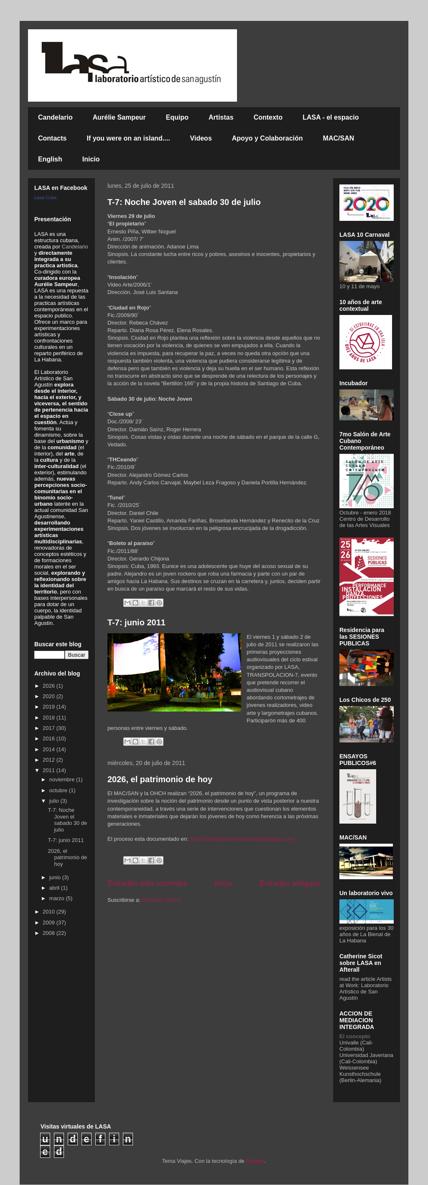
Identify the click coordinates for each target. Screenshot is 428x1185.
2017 (49, 728)
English (50, 159)
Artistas (221, 117)
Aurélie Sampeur (119, 117)
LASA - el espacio (331, 117)
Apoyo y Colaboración (267, 138)
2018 (49, 717)
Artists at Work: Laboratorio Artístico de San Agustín (365, 988)
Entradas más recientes (147, 883)
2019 (49, 707)
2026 (49, 686)
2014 (49, 749)
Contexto (268, 117)
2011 (49, 770)
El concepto (354, 1036)
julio (55, 801)
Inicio (91, 159)
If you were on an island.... (128, 138)
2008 (49, 933)
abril (55, 888)
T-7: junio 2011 (136, 622)
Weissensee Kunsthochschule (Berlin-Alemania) (360, 1074)
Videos (201, 138)
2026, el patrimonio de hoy (159, 779)
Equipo (177, 117)
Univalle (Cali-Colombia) (356, 1045)
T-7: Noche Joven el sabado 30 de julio (184, 202)
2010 (49, 912)
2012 (49, 760)
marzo (57, 898)
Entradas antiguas (290, 883)
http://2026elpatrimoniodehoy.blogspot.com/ (242, 839)
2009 (49, 922)
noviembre (62, 779)
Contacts (52, 138)
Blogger (255, 1161)
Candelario (55, 117)
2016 (49, 738)
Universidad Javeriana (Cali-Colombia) (366, 1058)
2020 (49, 696)
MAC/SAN (338, 138)
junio (55, 877)
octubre (59, 790)
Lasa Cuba (45, 197)
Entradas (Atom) (161, 900)
